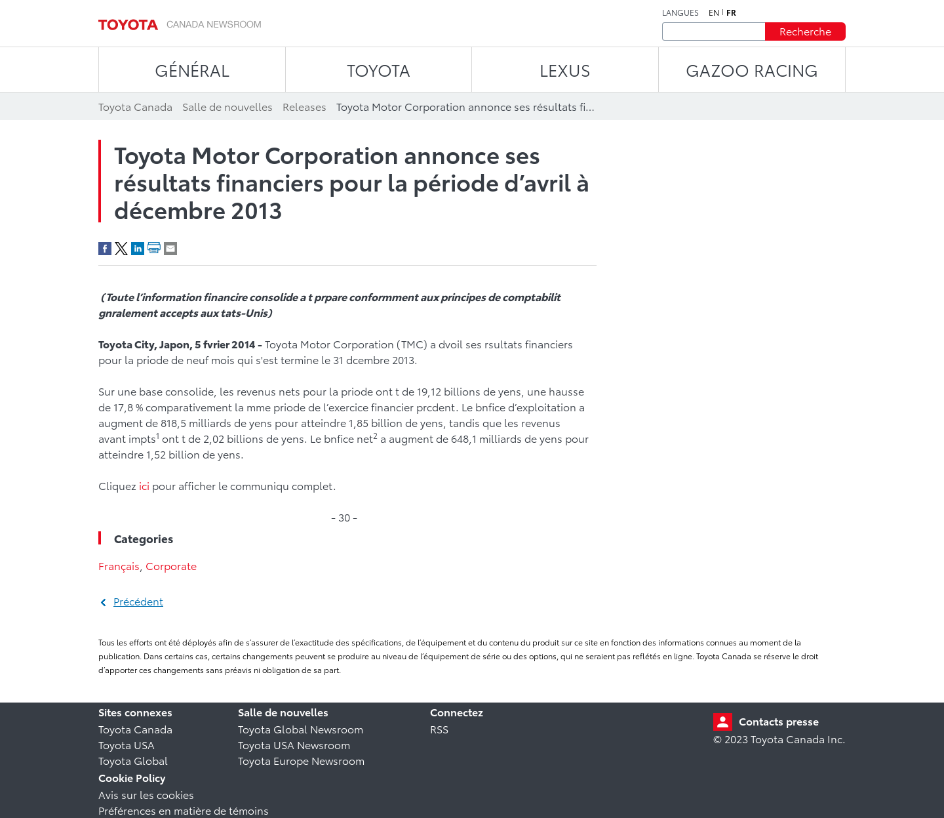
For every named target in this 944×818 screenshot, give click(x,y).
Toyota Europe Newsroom (301, 759)
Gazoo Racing (752, 69)
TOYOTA (378, 69)
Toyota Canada (135, 728)
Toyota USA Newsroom (294, 744)
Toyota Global (133, 759)
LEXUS (565, 69)
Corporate (171, 565)
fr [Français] (731, 12)
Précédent (138, 600)
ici (144, 485)
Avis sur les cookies (146, 794)
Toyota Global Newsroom (300, 728)
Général (192, 69)
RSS (439, 728)
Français (119, 565)
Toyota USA (126, 744)
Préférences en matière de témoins (183, 809)
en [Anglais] (714, 12)
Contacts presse (779, 720)
